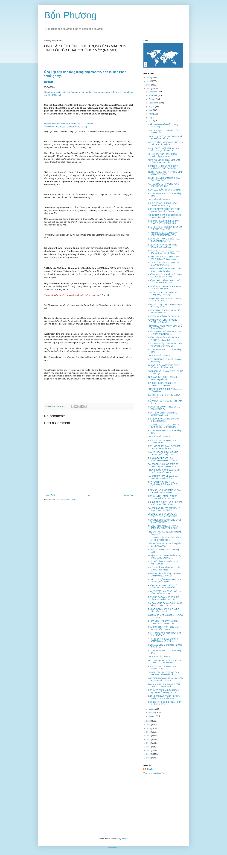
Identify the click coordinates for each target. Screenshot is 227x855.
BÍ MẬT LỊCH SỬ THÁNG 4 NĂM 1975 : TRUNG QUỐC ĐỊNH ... (165, 580)
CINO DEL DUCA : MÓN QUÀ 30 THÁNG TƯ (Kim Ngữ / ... (162, 384)
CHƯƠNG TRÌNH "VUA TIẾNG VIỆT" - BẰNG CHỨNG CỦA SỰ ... (164, 628)
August (152, 106)
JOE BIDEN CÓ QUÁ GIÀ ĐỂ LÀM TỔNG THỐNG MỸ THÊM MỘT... (163, 515)
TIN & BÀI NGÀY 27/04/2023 (160, 437)
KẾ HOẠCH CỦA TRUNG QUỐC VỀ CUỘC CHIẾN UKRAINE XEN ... (163, 222)
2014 (148, 750)
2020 (148, 728)
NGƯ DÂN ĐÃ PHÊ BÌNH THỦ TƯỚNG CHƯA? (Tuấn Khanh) (164, 568)
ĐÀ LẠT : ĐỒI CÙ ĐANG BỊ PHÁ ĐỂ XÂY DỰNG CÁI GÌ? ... (163, 610)
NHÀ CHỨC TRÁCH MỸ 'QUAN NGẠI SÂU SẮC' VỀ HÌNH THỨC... (164, 252)
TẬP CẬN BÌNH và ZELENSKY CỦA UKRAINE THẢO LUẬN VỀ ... (163, 673)
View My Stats (113, 847)
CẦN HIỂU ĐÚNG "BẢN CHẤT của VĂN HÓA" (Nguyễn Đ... (165, 305)
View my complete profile (153, 773)
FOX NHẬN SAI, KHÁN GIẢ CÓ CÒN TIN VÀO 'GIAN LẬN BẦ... (164, 685)
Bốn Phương (70, 15)
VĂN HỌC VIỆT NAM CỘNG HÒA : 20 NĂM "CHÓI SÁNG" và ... (164, 592)
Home (89, 495)
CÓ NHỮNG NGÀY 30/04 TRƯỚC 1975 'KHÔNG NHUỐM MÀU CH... (165, 345)
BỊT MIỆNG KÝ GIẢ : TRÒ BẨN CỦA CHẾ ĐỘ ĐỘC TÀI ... (163, 420)
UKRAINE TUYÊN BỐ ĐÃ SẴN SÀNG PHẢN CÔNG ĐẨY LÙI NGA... (164, 210)
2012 (148, 758)
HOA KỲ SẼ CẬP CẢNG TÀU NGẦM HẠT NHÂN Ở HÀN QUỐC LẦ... (163, 691)
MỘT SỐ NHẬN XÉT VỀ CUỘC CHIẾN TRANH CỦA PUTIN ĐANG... (164, 661)
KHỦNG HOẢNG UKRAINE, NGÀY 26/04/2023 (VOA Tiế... (163, 667)
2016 (148, 743)
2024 (148, 85)
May (151, 118)
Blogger (125, 839)
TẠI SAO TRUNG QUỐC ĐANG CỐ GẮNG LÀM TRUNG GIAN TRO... (163, 465)
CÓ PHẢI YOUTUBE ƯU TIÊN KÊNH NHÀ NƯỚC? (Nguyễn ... (164, 264)
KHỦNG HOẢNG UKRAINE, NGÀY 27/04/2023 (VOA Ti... (163, 441)
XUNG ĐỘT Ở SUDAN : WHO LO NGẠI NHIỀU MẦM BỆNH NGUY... (165, 503)
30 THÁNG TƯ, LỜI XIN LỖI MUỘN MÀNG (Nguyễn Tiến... (163, 378)
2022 (148, 721)
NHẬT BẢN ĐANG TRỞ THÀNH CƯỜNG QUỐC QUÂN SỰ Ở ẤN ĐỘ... (163, 484)
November (153, 95)
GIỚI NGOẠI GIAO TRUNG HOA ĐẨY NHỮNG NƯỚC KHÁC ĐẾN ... (164, 697)
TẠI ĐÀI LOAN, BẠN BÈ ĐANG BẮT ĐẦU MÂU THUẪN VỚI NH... (163, 477)
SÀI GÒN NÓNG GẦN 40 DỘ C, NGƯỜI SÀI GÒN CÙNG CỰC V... (165, 604)
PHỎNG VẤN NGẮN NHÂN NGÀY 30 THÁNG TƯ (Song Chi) (164, 339)
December (153, 92)
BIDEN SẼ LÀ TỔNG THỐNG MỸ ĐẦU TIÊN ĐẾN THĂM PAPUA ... (164, 491)
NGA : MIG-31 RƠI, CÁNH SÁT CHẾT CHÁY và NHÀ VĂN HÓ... (164, 447)
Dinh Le (56, 406)
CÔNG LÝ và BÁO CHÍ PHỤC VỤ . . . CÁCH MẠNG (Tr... (164, 408)
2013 (148, 754)
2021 (148, 725)
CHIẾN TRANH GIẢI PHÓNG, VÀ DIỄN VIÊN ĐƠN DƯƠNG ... (164, 311)
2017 (148, 739)
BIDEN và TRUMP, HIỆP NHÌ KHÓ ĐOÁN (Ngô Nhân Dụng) (162, 246)
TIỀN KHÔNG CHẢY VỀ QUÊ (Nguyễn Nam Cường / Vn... (164, 545)
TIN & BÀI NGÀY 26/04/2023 (160, 657)
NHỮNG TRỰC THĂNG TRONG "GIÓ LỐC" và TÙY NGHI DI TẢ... (164, 281)
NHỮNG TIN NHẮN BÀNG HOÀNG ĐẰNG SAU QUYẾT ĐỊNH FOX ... (163, 527)
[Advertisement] (113, 806)
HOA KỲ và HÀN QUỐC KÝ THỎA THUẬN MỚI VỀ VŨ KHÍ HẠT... (162, 497)
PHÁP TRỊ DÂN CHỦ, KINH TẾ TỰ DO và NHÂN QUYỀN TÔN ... (164, 333)
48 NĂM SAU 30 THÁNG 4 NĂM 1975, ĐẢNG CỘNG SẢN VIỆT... (164, 557)
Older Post (128, 495)
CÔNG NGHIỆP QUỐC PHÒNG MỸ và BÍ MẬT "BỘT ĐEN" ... (164, 521)
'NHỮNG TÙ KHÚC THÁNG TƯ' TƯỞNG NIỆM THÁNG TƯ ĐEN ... (165, 270)
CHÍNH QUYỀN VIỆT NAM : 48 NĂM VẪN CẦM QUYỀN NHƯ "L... (163, 149)
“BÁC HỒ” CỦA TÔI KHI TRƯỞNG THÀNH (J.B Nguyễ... (162, 321)
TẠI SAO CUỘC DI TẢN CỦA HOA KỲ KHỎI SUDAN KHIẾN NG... (164, 509)
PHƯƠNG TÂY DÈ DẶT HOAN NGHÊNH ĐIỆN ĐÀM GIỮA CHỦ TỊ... (165, 459)
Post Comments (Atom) (65, 500)
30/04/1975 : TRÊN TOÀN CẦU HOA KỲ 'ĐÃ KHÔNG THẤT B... (165, 137)
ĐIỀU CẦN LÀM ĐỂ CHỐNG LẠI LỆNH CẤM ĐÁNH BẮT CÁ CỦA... (164, 574)
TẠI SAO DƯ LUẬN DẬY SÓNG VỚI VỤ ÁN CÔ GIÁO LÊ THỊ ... (165, 539)
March (151, 709)
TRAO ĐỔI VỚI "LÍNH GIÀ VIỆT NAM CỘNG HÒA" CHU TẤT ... (164, 161)
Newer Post (50, 495)
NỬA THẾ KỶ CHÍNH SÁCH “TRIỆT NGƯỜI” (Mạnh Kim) (163, 414)
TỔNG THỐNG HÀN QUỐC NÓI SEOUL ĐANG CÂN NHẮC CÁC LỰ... (165, 216)
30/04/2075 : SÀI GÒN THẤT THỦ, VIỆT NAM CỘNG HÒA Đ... (165, 173)
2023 (148, 89)
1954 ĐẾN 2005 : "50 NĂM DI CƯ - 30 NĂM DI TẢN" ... (164, 131)
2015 (148, 747)
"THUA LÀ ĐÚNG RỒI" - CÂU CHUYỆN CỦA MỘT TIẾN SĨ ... (165, 299)
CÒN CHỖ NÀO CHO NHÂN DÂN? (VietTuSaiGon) (163, 563)
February (153, 713)
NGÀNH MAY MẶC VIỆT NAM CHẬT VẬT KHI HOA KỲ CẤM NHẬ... (163, 258)
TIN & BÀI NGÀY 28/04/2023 (160, 356)
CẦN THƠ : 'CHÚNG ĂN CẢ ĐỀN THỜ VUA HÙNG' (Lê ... (164, 634)
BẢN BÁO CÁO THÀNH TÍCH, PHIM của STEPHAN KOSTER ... (165, 287)
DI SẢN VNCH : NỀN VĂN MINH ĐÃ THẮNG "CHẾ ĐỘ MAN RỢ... (163, 622)
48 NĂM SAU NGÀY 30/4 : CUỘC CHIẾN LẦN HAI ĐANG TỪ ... (162, 155)
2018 (148, 736)
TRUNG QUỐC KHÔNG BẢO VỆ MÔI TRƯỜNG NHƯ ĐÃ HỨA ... (164, 471)
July (151, 110)
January (152, 716)
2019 (148, 732)
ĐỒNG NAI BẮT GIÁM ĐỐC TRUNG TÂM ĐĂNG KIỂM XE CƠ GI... (163, 598)
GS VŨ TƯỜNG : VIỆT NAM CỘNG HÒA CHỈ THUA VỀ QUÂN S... (165, 143)
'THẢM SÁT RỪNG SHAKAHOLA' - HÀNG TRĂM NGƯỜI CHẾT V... (163, 234)
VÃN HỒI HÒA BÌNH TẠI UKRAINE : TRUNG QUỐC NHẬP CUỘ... (163, 453)
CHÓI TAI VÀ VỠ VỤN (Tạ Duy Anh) (163, 316)
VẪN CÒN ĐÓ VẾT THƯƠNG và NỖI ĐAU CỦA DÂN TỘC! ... (164, 185)
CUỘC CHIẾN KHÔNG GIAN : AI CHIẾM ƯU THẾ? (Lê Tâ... (165, 703)
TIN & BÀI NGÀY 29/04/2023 (160, 199)
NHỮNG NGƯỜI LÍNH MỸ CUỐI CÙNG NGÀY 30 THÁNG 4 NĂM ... (165, 276)
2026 (148, 77)
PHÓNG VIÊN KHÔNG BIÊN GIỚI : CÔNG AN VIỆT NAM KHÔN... (163, 586)
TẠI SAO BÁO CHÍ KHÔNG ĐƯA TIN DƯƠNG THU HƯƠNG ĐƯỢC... (163, 426)
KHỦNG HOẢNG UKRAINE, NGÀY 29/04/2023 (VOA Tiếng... (163, 204)
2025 (148, 81)
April (151, 121)
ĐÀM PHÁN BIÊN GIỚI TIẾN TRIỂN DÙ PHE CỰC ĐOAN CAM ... (165, 228)
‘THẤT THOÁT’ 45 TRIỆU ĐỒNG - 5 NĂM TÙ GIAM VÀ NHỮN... (163, 640)
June (151, 114)
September (153, 103)
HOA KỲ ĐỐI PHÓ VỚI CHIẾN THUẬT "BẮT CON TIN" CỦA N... (164, 240)
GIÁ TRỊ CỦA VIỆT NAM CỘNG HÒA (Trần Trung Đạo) (164, 179)
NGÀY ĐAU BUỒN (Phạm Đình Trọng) (164, 190)
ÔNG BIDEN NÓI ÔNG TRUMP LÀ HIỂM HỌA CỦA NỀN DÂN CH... (165, 679)
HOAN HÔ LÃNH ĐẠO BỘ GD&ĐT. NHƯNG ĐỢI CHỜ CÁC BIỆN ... (163, 167)
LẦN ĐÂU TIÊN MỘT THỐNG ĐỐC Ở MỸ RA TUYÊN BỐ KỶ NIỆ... (164, 366)
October (152, 99)
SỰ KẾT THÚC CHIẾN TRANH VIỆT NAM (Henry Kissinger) (163, 293)
